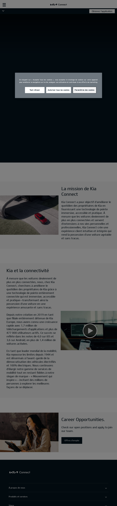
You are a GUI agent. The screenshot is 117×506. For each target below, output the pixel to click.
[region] (58, 85)
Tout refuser (35, 90)
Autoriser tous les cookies (58, 90)
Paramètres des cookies (84, 90)
